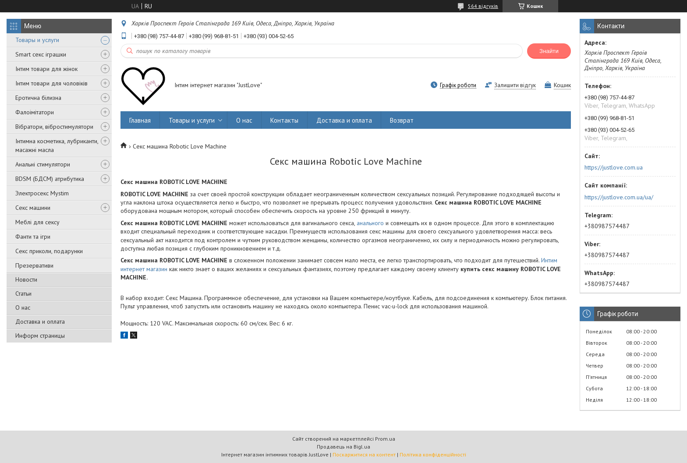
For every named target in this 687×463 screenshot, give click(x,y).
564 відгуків (483, 6)
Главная (140, 120)
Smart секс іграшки (40, 54)
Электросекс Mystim (42, 193)
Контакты (284, 120)
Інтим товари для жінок (46, 69)
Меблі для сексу (37, 222)
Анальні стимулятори (42, 164)
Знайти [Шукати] (549, 51)
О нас (22, 307)
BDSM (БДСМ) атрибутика (49, 179)
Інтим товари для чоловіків (51, 83)
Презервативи (34, 265)
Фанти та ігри (32, 236)
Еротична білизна (38, 98)
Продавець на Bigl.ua (343, 446)
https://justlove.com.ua (613, 167)
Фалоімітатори (34, 112)
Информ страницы (40, 335)
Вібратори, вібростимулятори (54, 127)
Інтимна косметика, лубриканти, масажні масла (56, 145)
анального (370, 223)
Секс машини (32, 208)
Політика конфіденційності (433, 454)
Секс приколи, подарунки (49, 251)
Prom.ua (385, 438)
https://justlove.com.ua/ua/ (618, 197)
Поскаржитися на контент (364, 454)
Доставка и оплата (40, 321)
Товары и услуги (37, 40)
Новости (26, 279)
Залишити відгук (515, 85)
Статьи (23, 293)
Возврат (402, 120)
